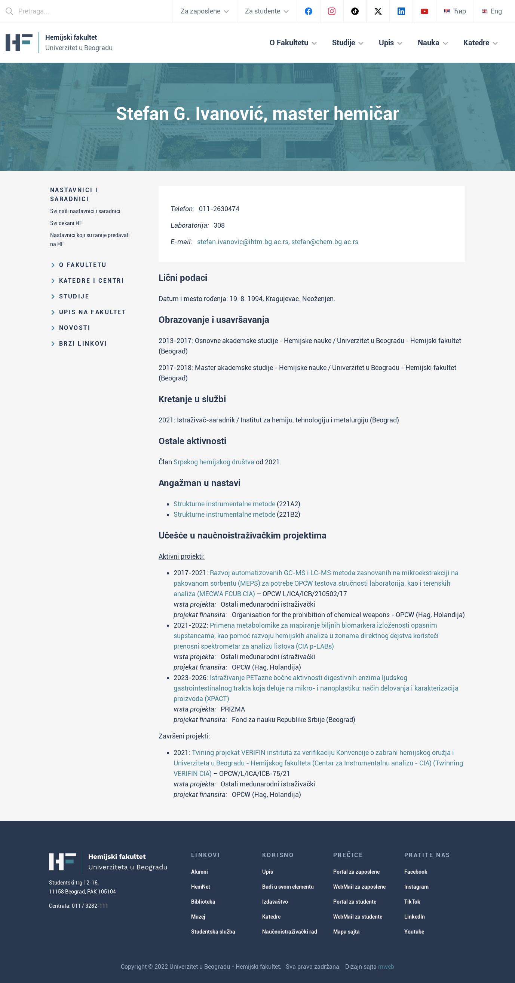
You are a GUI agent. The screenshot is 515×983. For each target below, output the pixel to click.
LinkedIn (414, 917)
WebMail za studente (357, 917)
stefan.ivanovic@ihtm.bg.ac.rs (242, 242)
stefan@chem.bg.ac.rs (324, 242)
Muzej (198, 917)
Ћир (455, 11)
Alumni (199, 872)
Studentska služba (213, 932)
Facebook (415, 872)
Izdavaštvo (275, 902)
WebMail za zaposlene (359, 887)
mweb (386, 966)
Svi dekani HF (66, 223)
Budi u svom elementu (288, 887)
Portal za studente (354, 902)
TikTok (412, 902)
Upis (267, 872)
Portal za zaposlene (356, 872)
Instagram (416, 887)
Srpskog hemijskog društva (214, 462)
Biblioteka (203, 902)
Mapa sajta (346, 932)
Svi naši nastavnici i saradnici (85, 211)
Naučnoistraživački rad (289, 932)
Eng (492, 11)
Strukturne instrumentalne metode (224, 504)
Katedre (271, 917)
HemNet (200, 887)
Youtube (414, 932)
